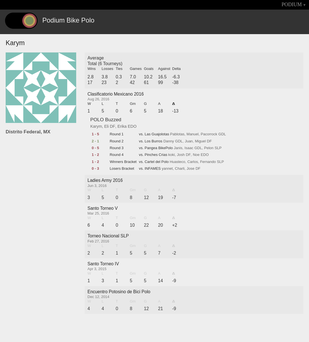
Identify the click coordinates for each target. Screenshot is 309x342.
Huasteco (177, 162)
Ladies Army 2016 (105, 180)
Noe (196, 155)
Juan (189, 141)
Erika (122, 126)
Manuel (193, 134)
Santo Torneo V (102, 208)
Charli (180, 169)
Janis (178, 148)
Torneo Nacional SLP (108, 235)
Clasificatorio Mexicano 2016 (115, 94)
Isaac (189, 148)
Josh (181, 155)
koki (171, 155)
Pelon (208, 148)
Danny (168, 141)
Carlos (192, 162)
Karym (96, 126)
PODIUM (292, 4)
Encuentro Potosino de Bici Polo (118, 291)
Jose (190, 169)
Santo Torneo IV (103, 263)
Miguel (200, 141)
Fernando (208, 162)
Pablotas (177, 134)
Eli (106, 126)
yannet (167, 169)
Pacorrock (209, 134)
